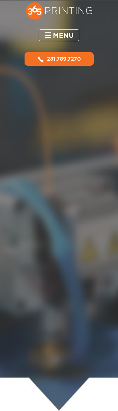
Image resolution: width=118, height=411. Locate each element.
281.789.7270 (59, 59)
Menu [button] (63, 35)
